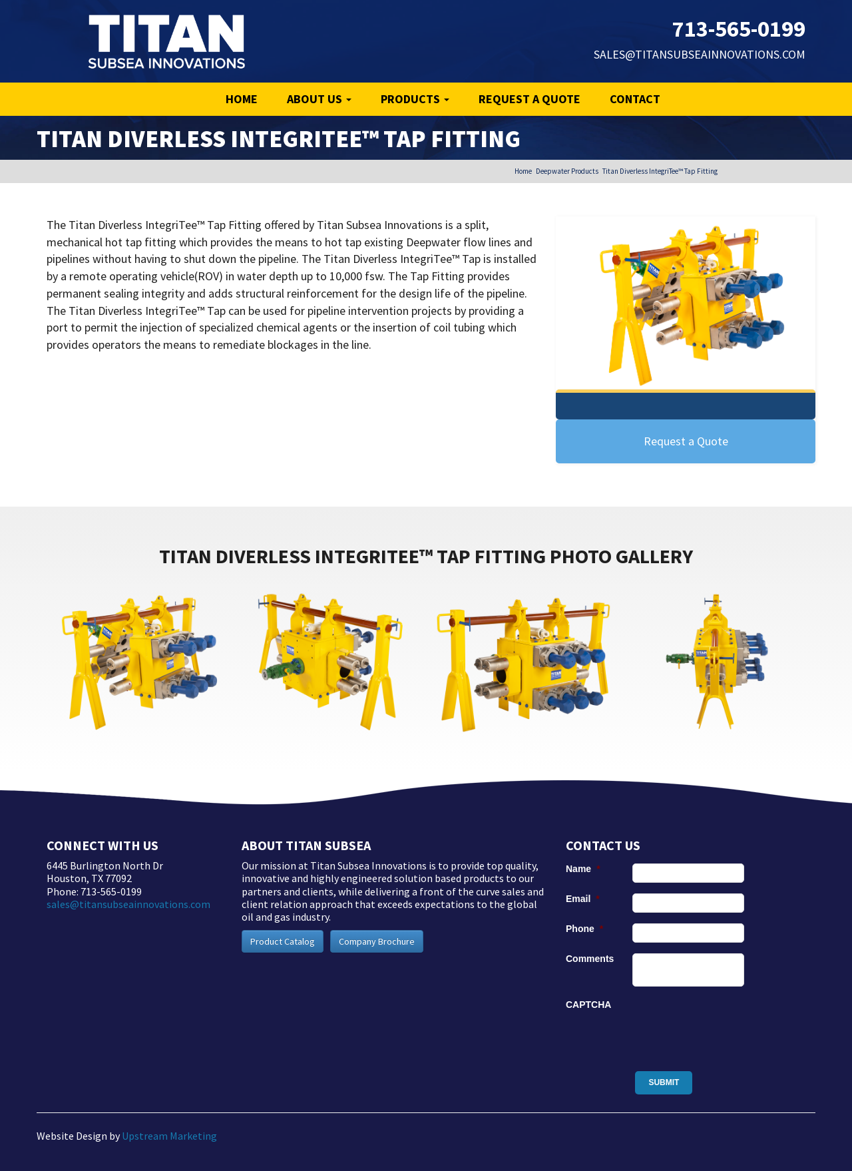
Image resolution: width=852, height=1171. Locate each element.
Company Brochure (377, 941)
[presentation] (733, 1025)
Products (415, 99)
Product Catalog (282, 941)
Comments (590, 958)
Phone (584, 928)
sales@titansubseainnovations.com (699, 54)
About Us (319, 99)
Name (583, 868)
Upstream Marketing (169, 1135)
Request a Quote (529, 99)
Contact (635, 99)
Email (583, 898)
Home (242, 99)
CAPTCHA (588, 1004)
